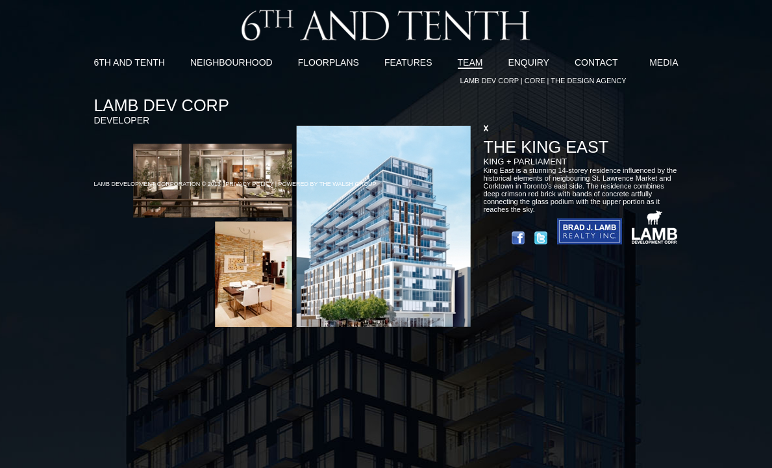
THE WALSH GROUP (348, 184)
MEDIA (663, 62)
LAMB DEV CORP (489, 80)
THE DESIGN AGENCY (588, 80)
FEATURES (408, 62)
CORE (535, 80)
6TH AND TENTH (129, 62)
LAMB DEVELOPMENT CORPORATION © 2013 (157, 184)
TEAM (470, 62)
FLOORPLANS (328, 62)
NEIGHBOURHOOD (231, 62)
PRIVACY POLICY (249, 184)
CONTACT (596, 62)
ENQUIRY (528, 62)
